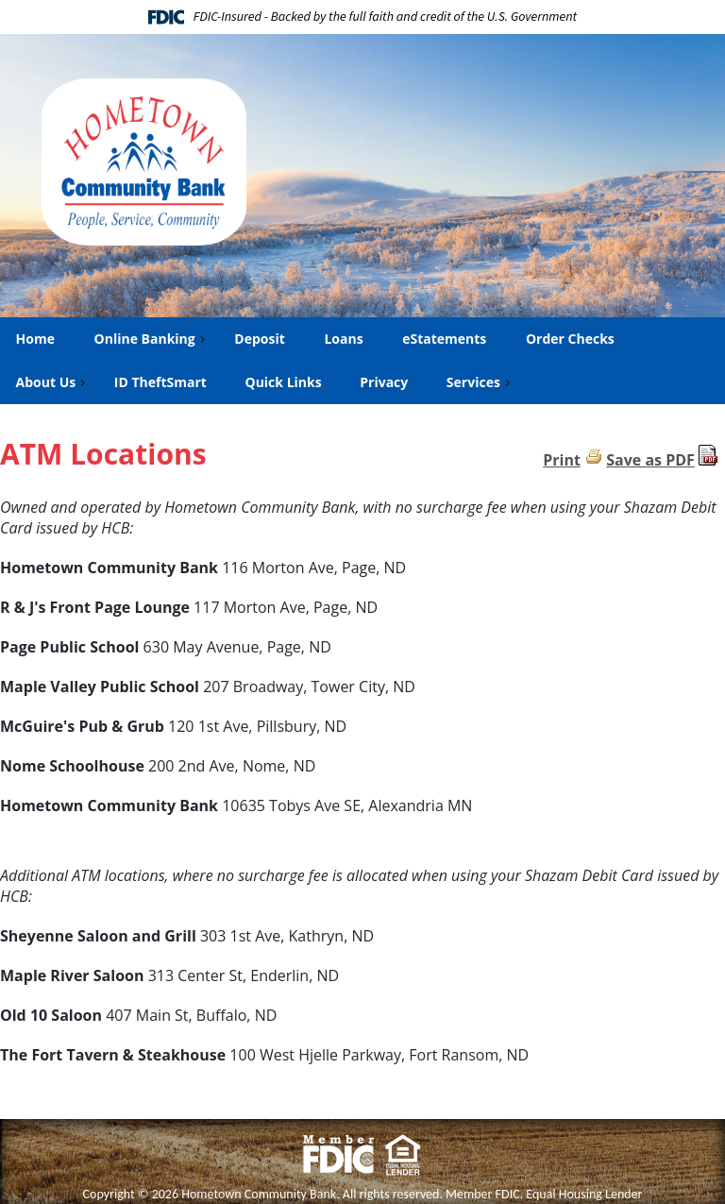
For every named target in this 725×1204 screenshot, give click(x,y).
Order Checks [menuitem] (570, 339)
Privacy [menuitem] (384, 382)
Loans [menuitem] (342, 339)
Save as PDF (650, 459)
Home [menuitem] (35, 339)
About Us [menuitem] (53, 382)
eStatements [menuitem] (443, 339)
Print (562, 459)
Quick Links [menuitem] (283, 382)
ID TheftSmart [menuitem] (160, 382)
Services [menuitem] (480, 382)
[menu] (362, 360)
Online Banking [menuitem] (151, 339)
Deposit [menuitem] (258, 339)
